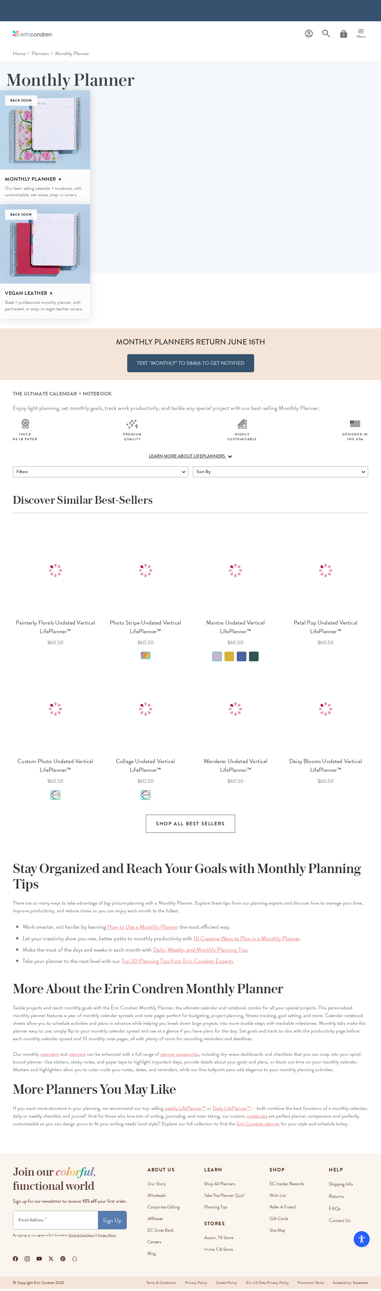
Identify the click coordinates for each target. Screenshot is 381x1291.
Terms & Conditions (81, 1237)
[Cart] (344, 34)
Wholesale (157, 1197)
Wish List (278, 1197)
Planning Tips (216, 1209)
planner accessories (179, 1056)
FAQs (334, 1209)
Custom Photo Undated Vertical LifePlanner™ (55, 767)
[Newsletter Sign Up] (55, 1222)
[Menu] (361, 34)
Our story (157, 1186)
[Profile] (309, 33)
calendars (49, 1056)
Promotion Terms (310, 1285)
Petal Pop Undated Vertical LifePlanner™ (325, 629)
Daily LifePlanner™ (232, 1110)
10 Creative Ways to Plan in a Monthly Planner (247, 940)
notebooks (256, 1118)
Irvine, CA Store (219, 1251)
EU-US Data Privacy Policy (265, 1285)
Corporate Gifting (163, 1209)
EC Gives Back (161, 1232)
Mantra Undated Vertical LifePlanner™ (235, 629)
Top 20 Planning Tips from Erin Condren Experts (177, 963)
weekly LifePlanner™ (185, 1110)
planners (77, 1056)
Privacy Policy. (107, 1237)
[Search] (326, 33)
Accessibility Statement (350, 1285)
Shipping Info (341, 1186)
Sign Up (112, 1222)
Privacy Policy (193, 1285)
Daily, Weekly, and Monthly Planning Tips (200, 951)
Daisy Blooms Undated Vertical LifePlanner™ (325, 767)
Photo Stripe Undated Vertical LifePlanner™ (145, 629)
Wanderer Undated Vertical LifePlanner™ (236, 767)
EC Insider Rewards (287, 1186)
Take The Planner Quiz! (225, 1197)
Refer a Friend (283, 1209)
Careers (154, 1244)
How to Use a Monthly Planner (142, 929)
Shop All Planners (220, 1186)
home (19, 53)
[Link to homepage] (32, 34)
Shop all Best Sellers (190, 826)
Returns (336, 1197)
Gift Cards (279, 1221)
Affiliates (155, 1221)
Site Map (278, 1232)
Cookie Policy (224, 1285)
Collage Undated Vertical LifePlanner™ (145, 767)
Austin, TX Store (219, 1240)
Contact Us (339, 1221)
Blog (152, 1255)
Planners (40, 53)
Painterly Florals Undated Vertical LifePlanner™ (55, 629)
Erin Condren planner (258, 1126)
